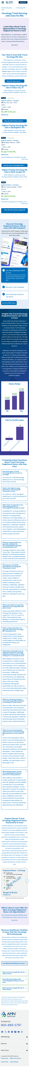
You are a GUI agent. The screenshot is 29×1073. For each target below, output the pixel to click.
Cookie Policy (4, 1061)
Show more (14, 920)
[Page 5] (12, 898)
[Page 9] (18, 898)
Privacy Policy (4, 1058)
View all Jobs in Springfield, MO (14, 165)
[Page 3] (9, 898)
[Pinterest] (12, 1032)
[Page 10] (19, 898)
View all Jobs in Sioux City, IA (14, 121)
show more (25, 159)
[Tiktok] (15, 1032)
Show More (14, 45)
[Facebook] (2, 1032)
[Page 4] (10, 898)
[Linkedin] (8, 1032)
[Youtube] (18, 1032)
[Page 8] (16, 898)
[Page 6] (13, 898)
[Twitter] (5, 1032)
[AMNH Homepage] (9, 2)
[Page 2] (7, 898)
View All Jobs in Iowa (14, 81)
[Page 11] (21, 898)
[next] (27, 881)
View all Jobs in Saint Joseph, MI (14, 210)
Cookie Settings (14, 1061)
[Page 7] (15, 898)
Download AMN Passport (9, 303)
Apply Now (23, 2)
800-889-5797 (11, 1025)
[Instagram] (22, 1032)
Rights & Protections (15, 1058)
